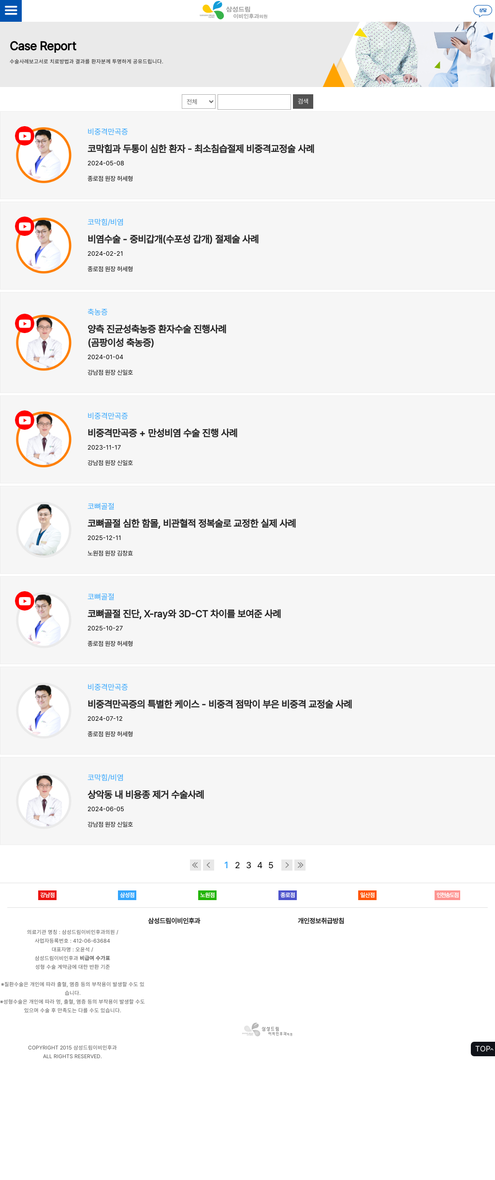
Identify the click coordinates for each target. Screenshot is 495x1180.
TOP (483, 1048)
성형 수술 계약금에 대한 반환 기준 (72, 967)
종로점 (287, 895)
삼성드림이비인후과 (174, 921)
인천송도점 (447, 895)
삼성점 (127, 895)
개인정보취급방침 (321, 921)
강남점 (47, 895)
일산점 (367, 895)
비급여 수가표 (95, 958)
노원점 (207, 895)
